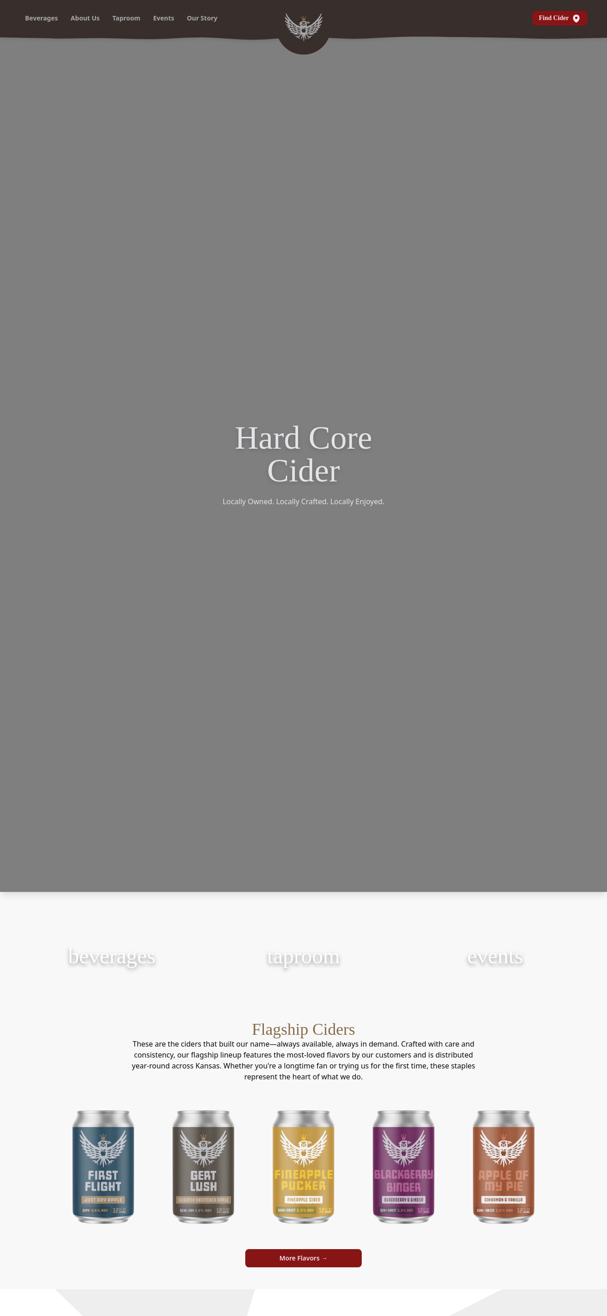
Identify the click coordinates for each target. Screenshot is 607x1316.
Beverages (41, 18)
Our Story (202, 18)
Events (163, 18)
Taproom (126, 18)
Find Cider (560, 18)
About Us (85, 18)
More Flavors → (303, 1258)
